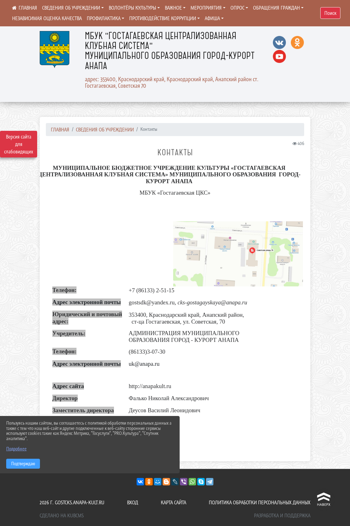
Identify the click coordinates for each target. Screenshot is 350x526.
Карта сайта (173, 502)
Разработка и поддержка (282, 515)
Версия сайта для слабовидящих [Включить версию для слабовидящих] (18, 144)
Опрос (237, 7)
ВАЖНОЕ (173, 7)
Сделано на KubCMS (62, 515)
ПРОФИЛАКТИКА (103, 18)
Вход (132, 502)
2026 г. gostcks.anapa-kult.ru (72, 502)
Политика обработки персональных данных (259, 502)
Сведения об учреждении (71, 7)
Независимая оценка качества (47, 18)
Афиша (212, 18)
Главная (60, 129)
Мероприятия (206, 7)
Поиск (330, 13)
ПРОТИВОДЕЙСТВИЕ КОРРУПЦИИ (162, 18)
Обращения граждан (276, 7)
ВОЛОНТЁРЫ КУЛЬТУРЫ (132, 7)
